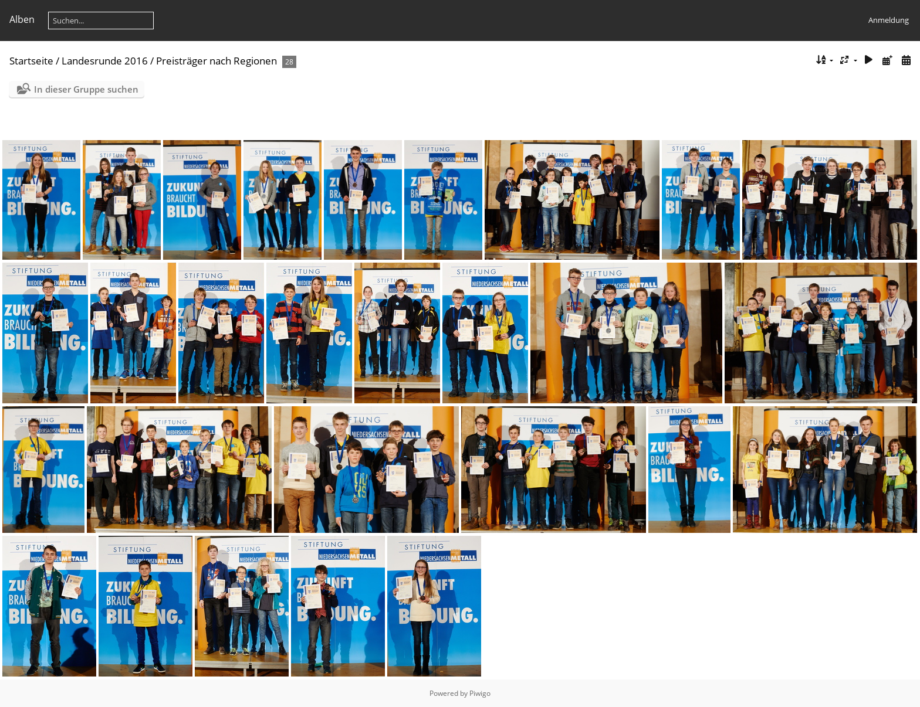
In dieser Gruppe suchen (86, 89)
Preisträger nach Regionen (216, 60)
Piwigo (480, 693)
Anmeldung (888, 20)
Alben (22, 19)
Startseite (31, 60)
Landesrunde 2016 (105, 60)
